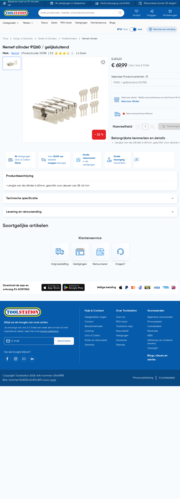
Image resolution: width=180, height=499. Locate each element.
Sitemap (120, 331)
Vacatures (121, 327)
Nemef (15, 53)
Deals (54, 23)
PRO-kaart (66, 23)
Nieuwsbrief (122, 317)
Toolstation (22, 362)
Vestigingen (81, 23)
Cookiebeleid (154, 313)
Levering (89, 317)
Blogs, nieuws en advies (157, 344)
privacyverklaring (49, 318)
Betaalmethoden (94, 313)
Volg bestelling (59, 250)
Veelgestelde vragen (96, 303)
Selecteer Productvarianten (129, 77)
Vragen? (120, 250)
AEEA (150, 322)
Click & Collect (92, 322)
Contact (89, 308)
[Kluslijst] (136, 12)
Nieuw (44, 23)
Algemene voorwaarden (160, 303)
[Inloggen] (151, 12)
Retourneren (100, 250)
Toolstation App (124, 313)
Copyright (152, 334)
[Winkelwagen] (170, 12)
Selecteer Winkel (130, 101)
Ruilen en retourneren (96, 327)
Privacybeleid (154, 308)
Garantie (89, 331)
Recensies (152, 317)
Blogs (112, 23)
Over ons (120, 303)
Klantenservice (98, 23)
